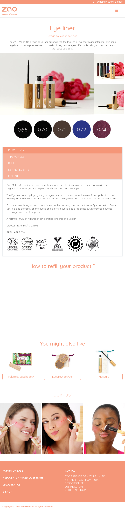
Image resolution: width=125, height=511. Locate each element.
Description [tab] (16, 150)
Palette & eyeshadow (21, 376)
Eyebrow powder (62, 376)
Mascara (104, 376)
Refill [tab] (12, 163)
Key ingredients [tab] (18, 169)
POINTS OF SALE (12, 470)
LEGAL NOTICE (11, 484)
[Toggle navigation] (116, 10)
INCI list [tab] (13, 176)
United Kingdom (105, 2)
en (94, 2)
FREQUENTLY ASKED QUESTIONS (22, 477)
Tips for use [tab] (16, 156)
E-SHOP (119, 2)
